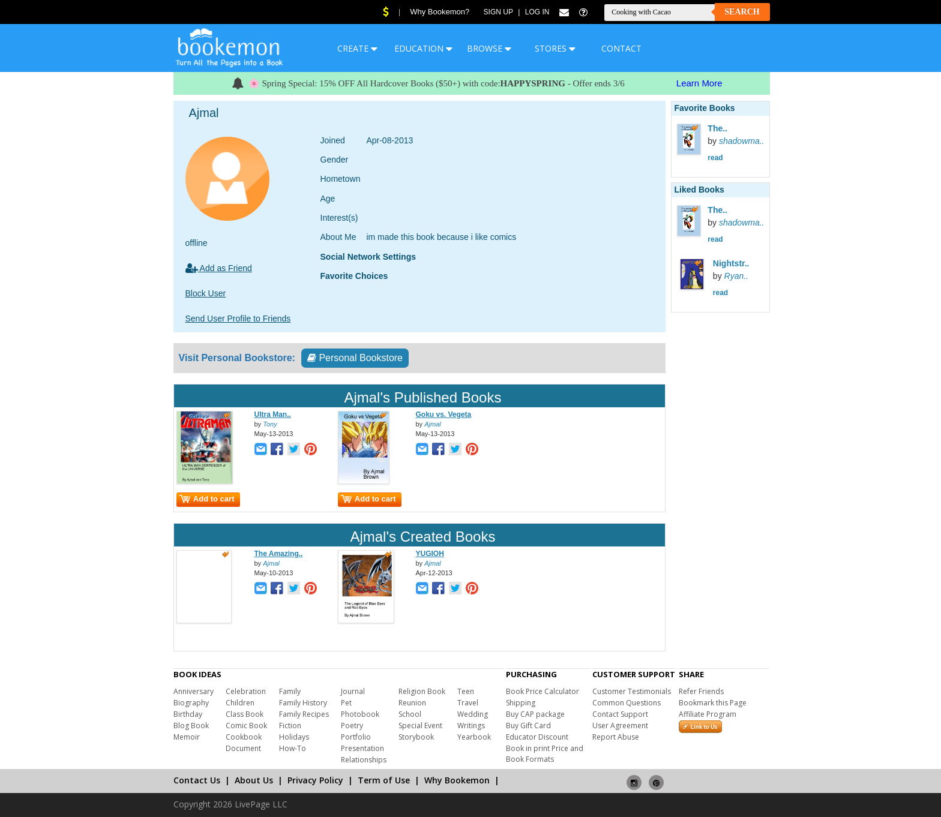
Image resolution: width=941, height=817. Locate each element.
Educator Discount (537, 737)
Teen (465, 691)
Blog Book (191, 725)
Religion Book (421, 691)
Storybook (416, 737)
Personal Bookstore (355, 358)
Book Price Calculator (542, 691)
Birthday (187, 714)
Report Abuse (615, 737)
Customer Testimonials (631, 691)
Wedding (472, 714)
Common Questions (626, 703)
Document (243, 748)
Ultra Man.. (272, 414)
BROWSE (489, 48)
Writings (471, 725)
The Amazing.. (278, 553)
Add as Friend (218, 268)
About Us (254, 780)
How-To (292, 748)
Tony (270, 424)
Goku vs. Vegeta (444, 414)
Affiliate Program (707, 714)
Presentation (362, 748)
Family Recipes (304, 714)
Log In (537, 12)
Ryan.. (736, 276)
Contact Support (620, 714)
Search (741, 11)
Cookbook (244, 737)
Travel (467, 703)
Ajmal (432, 424)
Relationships (363, 760)
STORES (555, 48)
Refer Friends (701, 691)
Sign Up (498, 12)
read (715, 158)
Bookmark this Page (713, 703)
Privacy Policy (315, 780)
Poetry (352, 725)
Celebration (246, 691)
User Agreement (620, 725)
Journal (353, 691)
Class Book (244, 714)
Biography (191, 703)
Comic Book (246, 725)
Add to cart (207, 498)
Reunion (412, 703)
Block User (205, 293)
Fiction (290, 725)
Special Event (420, 725)
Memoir (186, 737)
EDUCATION (423, 48)
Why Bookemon (457, 780)
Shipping (520, 703)
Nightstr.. (731, 263)
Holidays (294, 737)
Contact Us (196, 780)
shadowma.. (741, 141)
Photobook (360, 714)
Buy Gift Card (528, 725)
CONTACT (621, 48)
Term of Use (384, 780)
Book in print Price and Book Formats (544, 753)
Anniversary (193, 691)
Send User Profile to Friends (238, 318)
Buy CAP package (535, 714)
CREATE (357, 48)
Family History (303, 703)
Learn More (699, 83)
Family (290, 691)
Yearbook (474, 737)
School (409, 714)
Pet (346, 703)
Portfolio (356, 737)
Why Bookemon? (439, 11)
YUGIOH (430, 553)
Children (240, 703)
